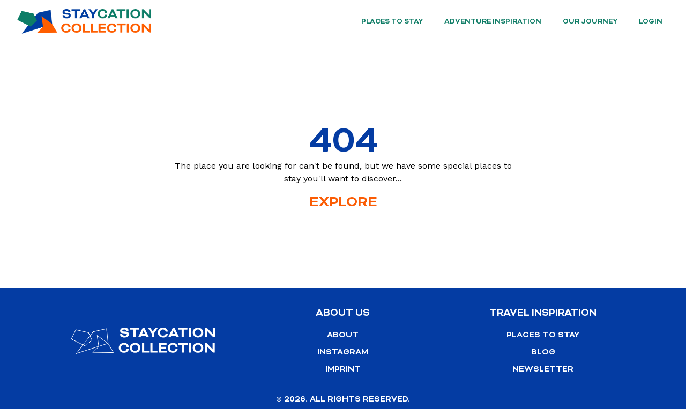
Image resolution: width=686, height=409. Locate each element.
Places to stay (392, 21)
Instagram (342, 352)
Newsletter (542, 369)
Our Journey (590, 21)
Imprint (343, 369)
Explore (343, 202)
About (343, 335)
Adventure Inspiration (492, 21)
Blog (543, 352)
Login (650, 21)
